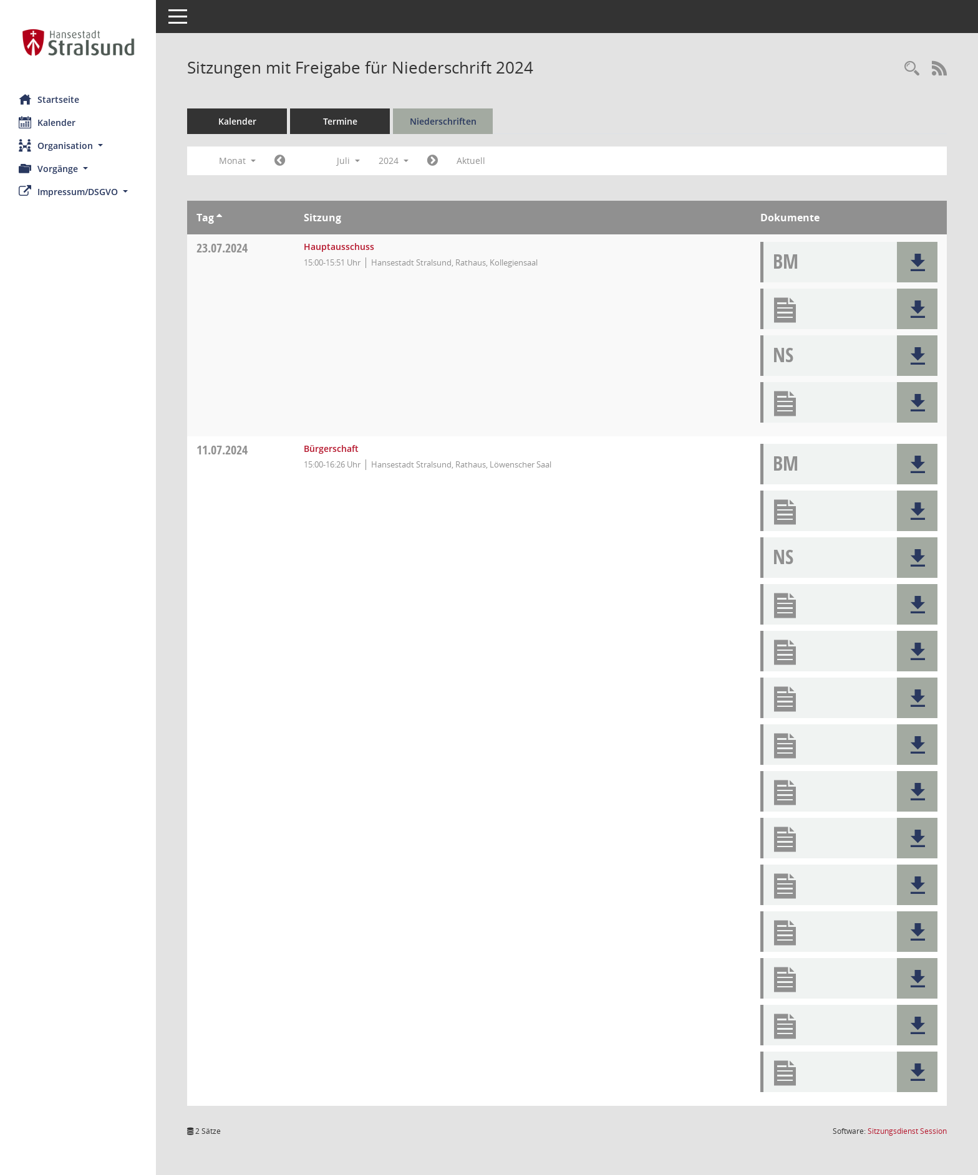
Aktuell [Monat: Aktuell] (471, 160)
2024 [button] (394, 160)
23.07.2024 (222, 247)
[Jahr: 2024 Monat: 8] (432, 161)
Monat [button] (237, 160)
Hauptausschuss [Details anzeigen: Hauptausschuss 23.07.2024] (339, 246)
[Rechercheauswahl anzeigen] (912, 69)
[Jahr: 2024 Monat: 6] (279, 161)
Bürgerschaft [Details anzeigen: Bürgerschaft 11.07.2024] (331, 448)
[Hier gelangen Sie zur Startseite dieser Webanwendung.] (78, 42)
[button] (78, 145)
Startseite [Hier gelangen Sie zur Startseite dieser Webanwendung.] (49, 99)
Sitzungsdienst (907, 1131)
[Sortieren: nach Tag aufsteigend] (219, 217)
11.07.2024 (222, 449)
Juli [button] (348, 160)
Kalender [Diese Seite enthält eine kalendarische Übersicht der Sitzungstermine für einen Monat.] (47, 122)
